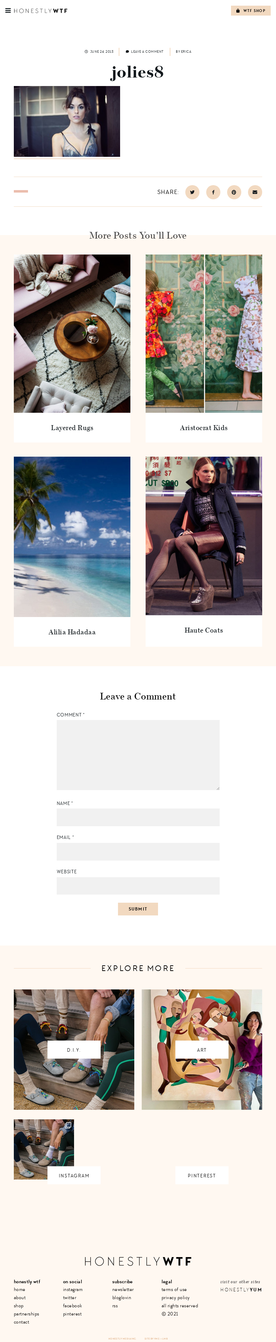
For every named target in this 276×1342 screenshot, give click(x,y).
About (20, 1298)
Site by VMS (152, 1338)
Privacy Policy (176, 1298)
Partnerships (26, 1314)
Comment (71, 715)
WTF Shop (250, 10)
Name (65, 803)
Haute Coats (204, 630)
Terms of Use (174, 1289)
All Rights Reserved (180, 1306)
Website (67, 872)
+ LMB (164, 1338)
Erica (186, 52)
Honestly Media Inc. (122, 1338)
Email (65, 837)
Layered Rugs (72, 427)
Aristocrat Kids (204, 427)
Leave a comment (145, 52)
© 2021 (170, 1314)
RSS (115, 1306)
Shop (19, 1306)
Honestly (241, 1290)
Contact (21, 1322)
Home (20, 1289)
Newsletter (123, 1289)
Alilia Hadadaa (72, 631)
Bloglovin (121, 1298)
